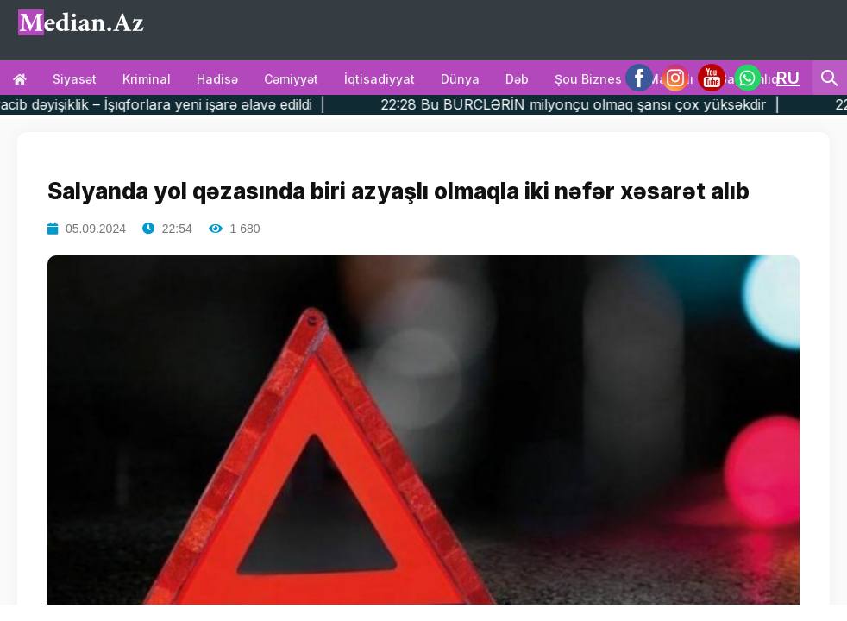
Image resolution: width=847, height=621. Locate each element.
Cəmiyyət (291, 79)
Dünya (460, 79)
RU (788, 77)
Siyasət (75, 79)
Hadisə (217, 79)
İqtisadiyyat (379, 79)
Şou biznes (588, 79)
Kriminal (146, 79)
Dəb (517, 79)
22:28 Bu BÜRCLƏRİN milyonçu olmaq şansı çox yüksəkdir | (609, 104)
